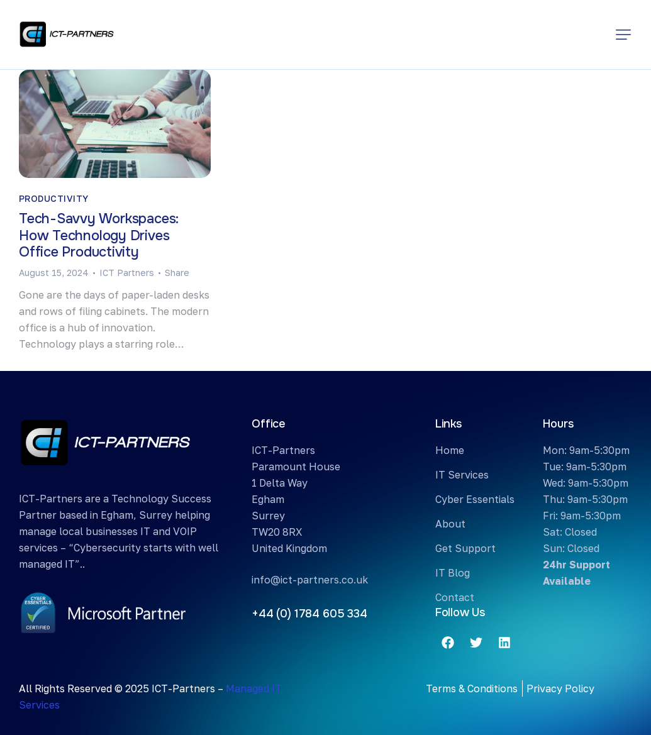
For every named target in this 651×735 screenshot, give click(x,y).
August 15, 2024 (54, 272)
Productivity (54, 198)
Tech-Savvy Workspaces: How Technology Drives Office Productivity (99, 236)
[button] (623, 34)
